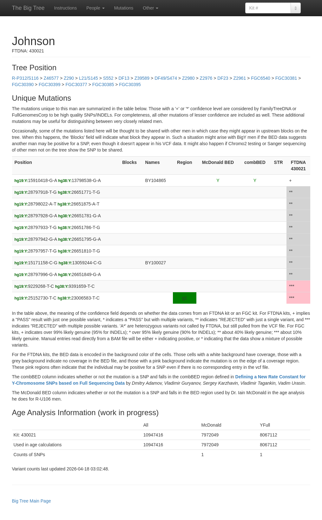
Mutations (124, 7)
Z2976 (206, 78)
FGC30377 (76, 84)
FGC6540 (260, 78)
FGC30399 (49, 84)
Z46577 (51, 78)
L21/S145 (88, 78)
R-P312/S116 (25, 78)
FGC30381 (286, 78)
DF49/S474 (165, 78)
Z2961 (239, 78)
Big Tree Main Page (31, 500)
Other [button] (150, 7)
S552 (108, 78)
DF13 (123, 78)
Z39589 (142, 78)
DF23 (222, 78)
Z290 (69, 78)
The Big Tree (28, 8)
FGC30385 (103, 84)
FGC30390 (23, 84)
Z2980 (188, 78)
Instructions (65, 7)
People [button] (95, 7)
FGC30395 (130, 84)
